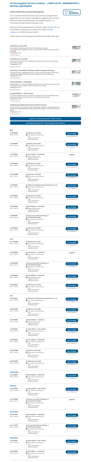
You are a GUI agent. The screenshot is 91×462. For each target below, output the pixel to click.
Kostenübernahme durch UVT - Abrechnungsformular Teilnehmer (45, 123)
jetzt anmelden (71, 134)
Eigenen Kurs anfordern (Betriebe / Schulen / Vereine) (45, 119)
